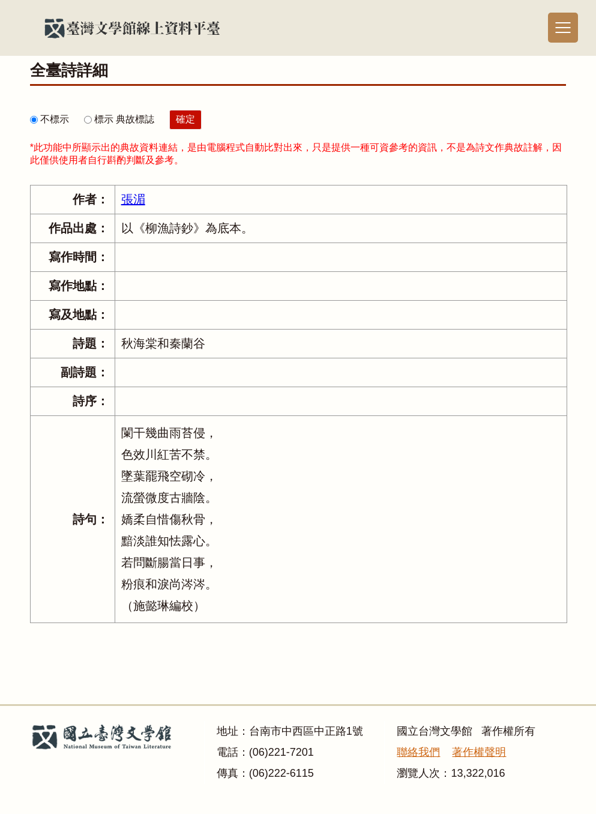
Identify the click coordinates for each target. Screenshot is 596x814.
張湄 (133, 199)
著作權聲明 (479, 752)
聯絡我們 (418, 752)
